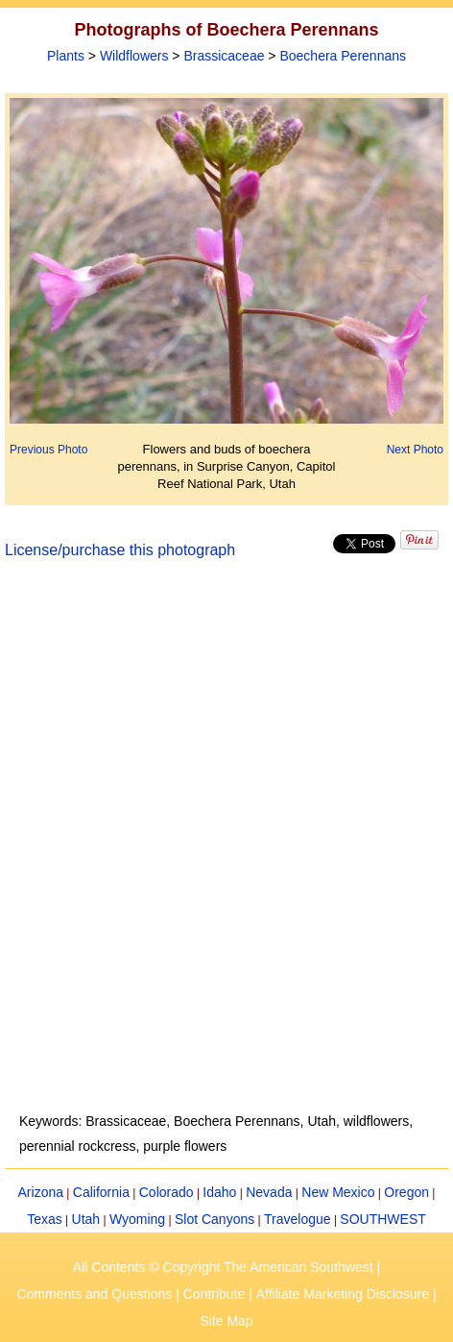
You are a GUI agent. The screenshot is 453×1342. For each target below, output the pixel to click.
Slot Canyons (214, 1219)
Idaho (219, 1192)
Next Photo (415, 449)
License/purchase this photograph (120, 550)
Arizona (40, 1192)
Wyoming (137, 1219)
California (101, 1192)
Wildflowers (134, 55)
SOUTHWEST (382, 1219)
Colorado (166, 1192)
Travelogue (297, 1219)
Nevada (269, 1192)
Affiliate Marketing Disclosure (342, 1294)
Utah (86, 1219)
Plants (65, 55)
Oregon (406, 1192)
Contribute (214, 1294)
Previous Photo (48, 449)
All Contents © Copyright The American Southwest (223, 1267)
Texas (44, 1219)
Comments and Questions (94, 1294)
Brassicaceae (223, 55)
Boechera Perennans (342, 55)
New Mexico (337, 1192)
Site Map (226, 1321)
